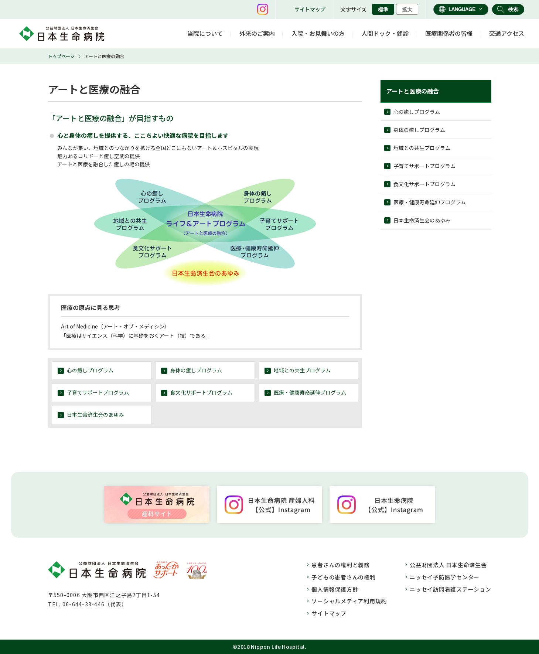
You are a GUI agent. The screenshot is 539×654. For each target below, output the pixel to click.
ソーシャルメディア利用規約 (349, 601)
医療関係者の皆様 (449, 33)
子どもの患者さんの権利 (343, 577)
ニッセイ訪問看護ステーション (450, 589)
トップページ (61, 56)
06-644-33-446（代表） (94, 604)
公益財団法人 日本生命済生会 (448, 565)
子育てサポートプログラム (98, 392)
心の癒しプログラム (90, 370)
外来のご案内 (257, 33)
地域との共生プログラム (302, 370)
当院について (205, 33)
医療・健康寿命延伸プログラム (310, 392)
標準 (383, 10)
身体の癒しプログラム (196, 370)
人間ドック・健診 (385, 33)
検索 (513, 9)
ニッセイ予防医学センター (445, 577)
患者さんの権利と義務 (340, 565)
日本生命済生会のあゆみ (95, 414)
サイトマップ (309, 9)
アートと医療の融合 (412, 90)
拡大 (407, 10)
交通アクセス (506, 33)
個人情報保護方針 (334, 589)
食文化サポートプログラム (201, 392)
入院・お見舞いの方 (318, 33)
